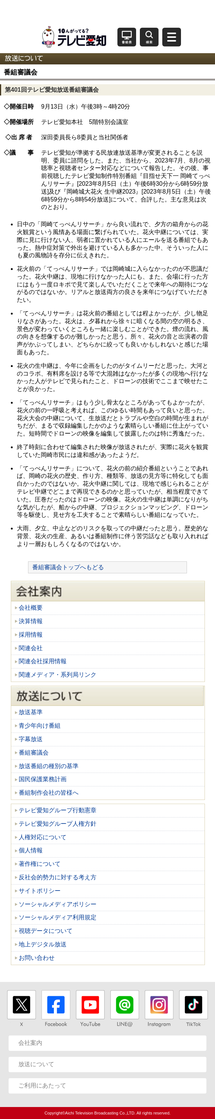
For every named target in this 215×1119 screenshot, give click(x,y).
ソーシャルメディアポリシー (57, 904)
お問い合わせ (37, 958)
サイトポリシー (40, 891)
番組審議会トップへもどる (68, 567)
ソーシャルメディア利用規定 (57, 917)
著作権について (40, 864)
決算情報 (31, 621)
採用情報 (31, 634)
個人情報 (31, 850)
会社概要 (31, 607)
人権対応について (43, 837)
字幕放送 (31, 739)
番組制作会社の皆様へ (49, 792)
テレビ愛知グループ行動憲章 (57, 810)
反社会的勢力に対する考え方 (57, 877)
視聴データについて (46, 931)
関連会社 (31, 648)
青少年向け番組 (40, 725)
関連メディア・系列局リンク (57, 674)
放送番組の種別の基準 (49, 766)
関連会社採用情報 (43, 661)
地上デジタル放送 (43, 944)
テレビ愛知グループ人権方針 (57, 824)
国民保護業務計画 (43, 779)
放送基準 (31, 712)
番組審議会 (34, 752)
